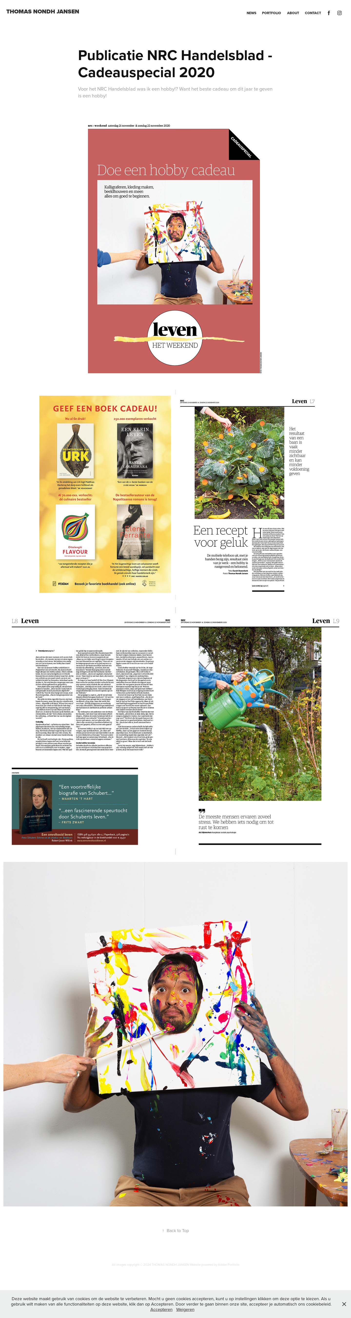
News (251, 12)
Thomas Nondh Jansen (42, 11)
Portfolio (271, 12)
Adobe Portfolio (228, 1264)
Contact (313, 12)
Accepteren (161, 1309)
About (293, 12)
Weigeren (185, 1309)
